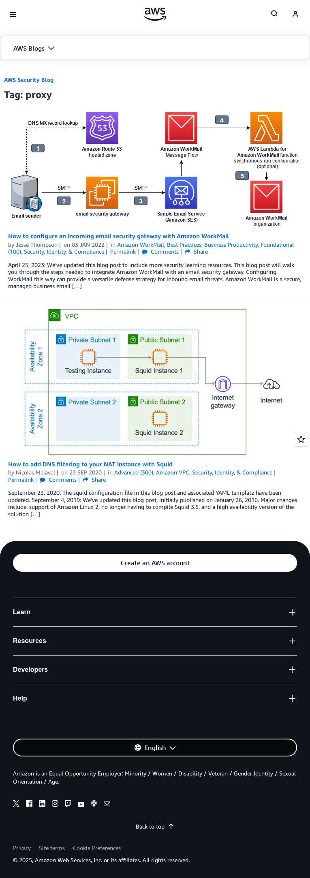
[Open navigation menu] (12, 14)
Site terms (52, 847)
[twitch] (68, 804)
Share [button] (196, 251)
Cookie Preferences (97, 847)
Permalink (123, 251)
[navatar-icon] (295, 14)
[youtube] (81, 804)
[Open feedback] (301, 439)
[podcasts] (94, 804)
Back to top (155, 826)
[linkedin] (42, 804)
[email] (107, 804)
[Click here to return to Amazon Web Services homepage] (155, 14)
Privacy (22, 847)
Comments (160, 251)
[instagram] (55, 804)
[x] (16, 804)
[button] (155, 48)
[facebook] (29, 804)
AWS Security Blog (28, 79)
